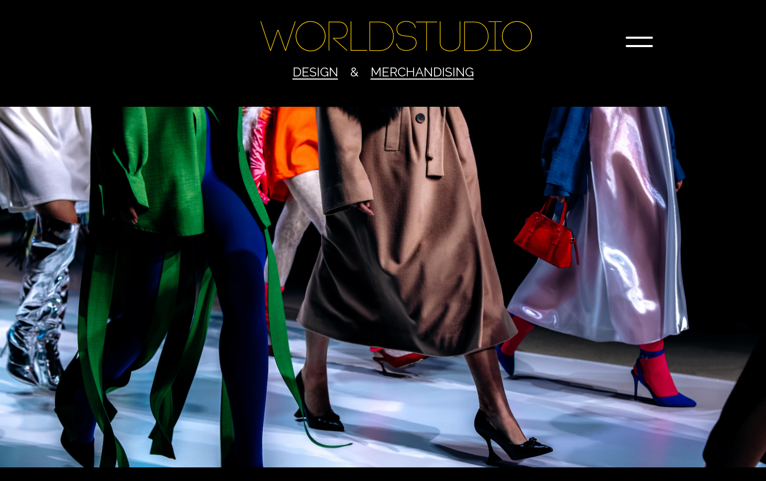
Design (315, 72)
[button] (639, 41)
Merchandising (422, 72)
